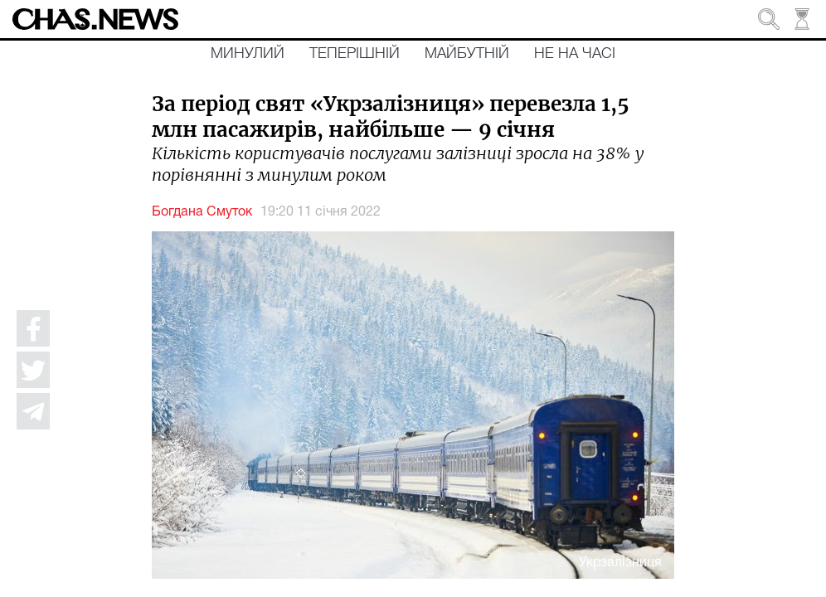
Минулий (247, 54)
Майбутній (467, 54)
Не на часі (574, 54)
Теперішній (354, 54)
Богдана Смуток (202, 212)
